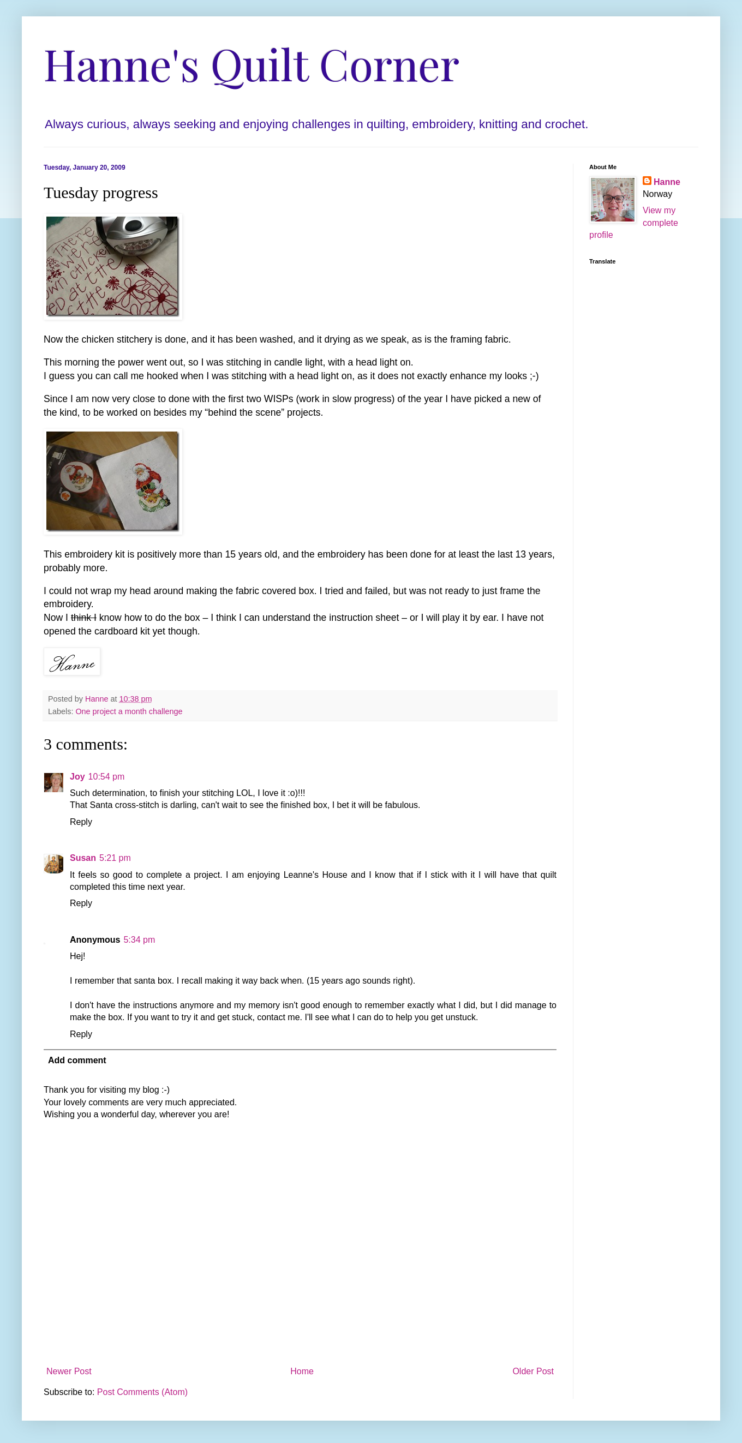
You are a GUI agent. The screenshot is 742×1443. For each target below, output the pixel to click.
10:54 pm (106, 776)
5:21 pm (115, 858)
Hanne (667, 182)
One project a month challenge (128, 711)
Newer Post (69, 1371)
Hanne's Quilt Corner (251, 63)
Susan (83, 858)
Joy (77, 776)
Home (302, 1371)
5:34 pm (139, 939)
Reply (81, 822)
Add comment (77, 1060)
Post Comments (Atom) (142, 1392)
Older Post (533, 1371)
